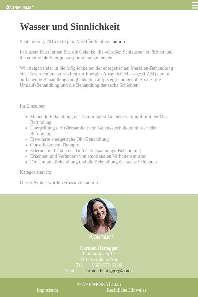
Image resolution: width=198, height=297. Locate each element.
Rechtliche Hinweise (127, 290)
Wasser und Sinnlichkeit (70, 26)
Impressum (47, 290)
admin (119, 41)
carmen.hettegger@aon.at (109, 270)
